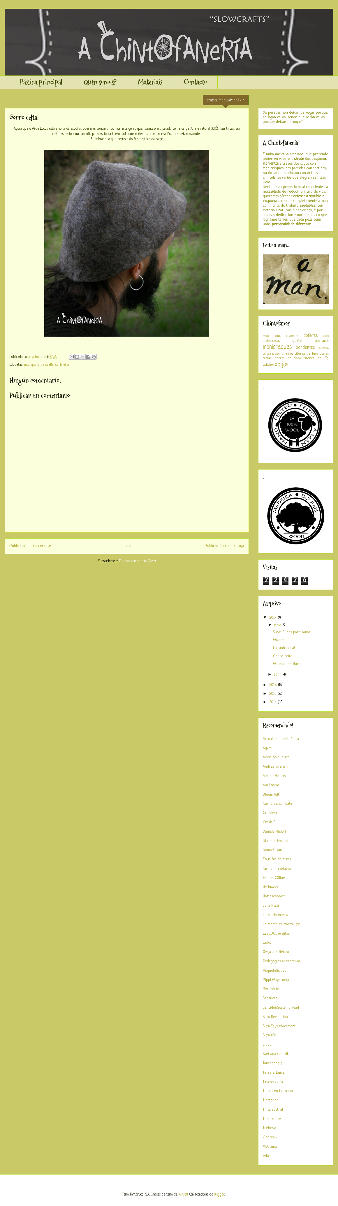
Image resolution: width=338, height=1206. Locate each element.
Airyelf (183, 1195)
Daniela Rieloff (274, 831)
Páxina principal (41, 82)
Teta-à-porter (274, 1082)
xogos (281, 364)
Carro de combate (277, 803)
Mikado (278, 640)
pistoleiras (323, 348)
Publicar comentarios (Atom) (137, 561)
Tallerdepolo (273, 1063)
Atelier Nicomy (274, 776)
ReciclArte (271, 989)
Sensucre (270, 998)
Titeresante (272, 1119)
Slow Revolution (275, 1017)
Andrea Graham (275, 766)
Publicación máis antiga (224, 546)
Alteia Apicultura (276, 757)
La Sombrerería (275, 915)
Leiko (267, 942)
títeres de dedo (288, 358)
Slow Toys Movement (279, 1026)
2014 (273, 702)
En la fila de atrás (277, 859)
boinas (277, 336)
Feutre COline (274, 878)
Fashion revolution (277, 868)
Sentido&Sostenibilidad (281, 1007)
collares (311, 335)
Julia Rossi (271, 905)
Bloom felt (271, 794)
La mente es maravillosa (281, 924)
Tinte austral (273, 1109)
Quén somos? (100, 82)
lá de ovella (45, 365)
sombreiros (62, 365)
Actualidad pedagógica (281, 739)
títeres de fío (316, 358)
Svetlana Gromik (276, 1054)
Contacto (195, 82)
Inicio (128, 546)
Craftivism (271, 813)
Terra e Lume (274, 1072)
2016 (273, 685)
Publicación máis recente (30, 546)
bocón (266, 336)
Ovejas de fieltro (276, 952)
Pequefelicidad (274, 970)
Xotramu (270, 1147)
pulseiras (268, 354)
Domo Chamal (273, 850)
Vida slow (270, 1137)
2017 (273, 618)
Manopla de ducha (287, 664)
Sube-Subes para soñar (292, 632)
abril (278, 674)
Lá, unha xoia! (284, 648)
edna (267, 1156)
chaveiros (292, 336)
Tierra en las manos (278, 1091)
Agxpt (267, 748)
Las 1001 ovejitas (276, 933)
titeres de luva (306, 353)
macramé (321, 341)
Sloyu (267, 1044)
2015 (273, 694)
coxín (326, 336)
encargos (29, 365)
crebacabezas (271, 341)
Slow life (269, 1035)
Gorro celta (282, 656)
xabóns (268, 365)
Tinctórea (270, 1100)
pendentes (305, 347)
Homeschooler (274, 896)
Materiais (150, 82)
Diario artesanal (275, 841)
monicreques (277, 347)
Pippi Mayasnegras (278, 980)
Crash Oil (270, 822)
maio (278, 625)
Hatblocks (270, 887)
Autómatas (271, 785)
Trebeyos (270, 1128)
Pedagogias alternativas (281, 961)
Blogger (219, 1195)
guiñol (297, 341)
